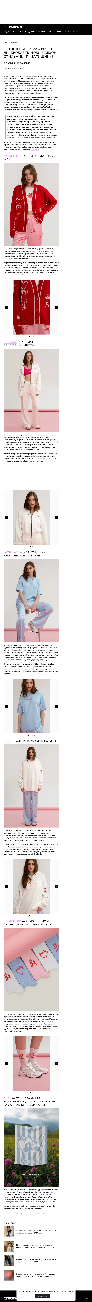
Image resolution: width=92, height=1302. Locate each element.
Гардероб (14, 42)
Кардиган (11, 155)
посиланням (34, 149)
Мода (14, 32)
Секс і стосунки (71, 32)
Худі (7, 740)
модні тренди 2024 (11, 1214)
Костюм (10, 341)
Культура (42, 32)
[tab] (29, 336)
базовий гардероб (48, 1214)
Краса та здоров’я (27, 32)
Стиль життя (55, 32)
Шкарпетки (12, 921)
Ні (53, 1296)
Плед (7, 1098)
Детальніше (68, 1291)
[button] (89, 1299)
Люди (6, 32)
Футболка (11, 552)
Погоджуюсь (42, 1296)
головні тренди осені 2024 (30, 1214)
